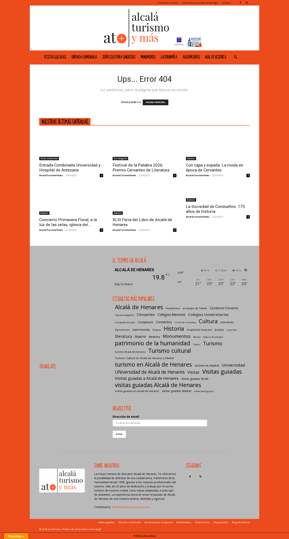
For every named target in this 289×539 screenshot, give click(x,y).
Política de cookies (168, 2)
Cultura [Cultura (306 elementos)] (208, 321)
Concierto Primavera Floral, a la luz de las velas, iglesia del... (68, 222)
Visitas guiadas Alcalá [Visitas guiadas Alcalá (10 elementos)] (194, 379)
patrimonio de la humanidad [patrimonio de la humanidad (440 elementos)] (152, 343)
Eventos (191, 158)
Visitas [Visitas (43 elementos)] (193, 372)
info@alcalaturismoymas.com (131, 507)
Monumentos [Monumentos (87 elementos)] (176, 336)
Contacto (226, 2)
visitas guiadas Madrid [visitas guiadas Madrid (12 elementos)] (176, 391)
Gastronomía (169, 57)
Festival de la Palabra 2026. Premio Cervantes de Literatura (141, 167)
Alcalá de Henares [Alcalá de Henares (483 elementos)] (139, 307)
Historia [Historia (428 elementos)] (174, 328)
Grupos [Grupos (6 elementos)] (156, 329)
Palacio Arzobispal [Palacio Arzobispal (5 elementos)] (213, 336)
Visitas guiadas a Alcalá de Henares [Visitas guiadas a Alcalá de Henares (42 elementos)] (147, 378)
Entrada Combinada (84, 57)
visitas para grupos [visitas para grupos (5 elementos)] (204, 391)
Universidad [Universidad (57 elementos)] (233, 365)
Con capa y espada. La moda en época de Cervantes (214, 167)
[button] (235, 58)
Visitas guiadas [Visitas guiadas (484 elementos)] (222, 372)
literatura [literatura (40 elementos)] (123, 336)
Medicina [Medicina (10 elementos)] (154, 337)
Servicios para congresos (118, 57)
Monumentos (148, 57)
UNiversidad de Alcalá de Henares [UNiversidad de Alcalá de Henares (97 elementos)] (150, 372)
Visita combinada (49, 158)
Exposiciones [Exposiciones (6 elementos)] (122, 329)
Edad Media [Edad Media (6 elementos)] (227, 322)
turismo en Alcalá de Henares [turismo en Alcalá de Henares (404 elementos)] (153, 364)
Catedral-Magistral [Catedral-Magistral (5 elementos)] (124, 315)
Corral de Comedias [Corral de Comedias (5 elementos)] (185, 322)
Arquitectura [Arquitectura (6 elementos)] (173, 308)
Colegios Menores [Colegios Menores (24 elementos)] (172, 315)
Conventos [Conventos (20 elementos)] (164, 322)
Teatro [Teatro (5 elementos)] (196, 344)
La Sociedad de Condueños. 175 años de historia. (215, 209)
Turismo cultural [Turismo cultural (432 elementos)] (169, 350)
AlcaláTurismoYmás (51, 175)
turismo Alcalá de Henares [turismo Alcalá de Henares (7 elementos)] (130, 352)
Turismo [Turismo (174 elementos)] (212, 343)
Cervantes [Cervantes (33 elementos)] (146, 314)
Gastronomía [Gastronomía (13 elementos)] (141, 329)
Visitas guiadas (55, 57)
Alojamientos (191, 57)
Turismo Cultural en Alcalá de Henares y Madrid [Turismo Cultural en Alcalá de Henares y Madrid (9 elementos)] (144, 358)
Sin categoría (120, 158)
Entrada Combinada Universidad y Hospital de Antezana (70, 167)
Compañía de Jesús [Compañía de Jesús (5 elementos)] (125, 322)
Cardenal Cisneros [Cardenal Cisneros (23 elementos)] (224, 308)
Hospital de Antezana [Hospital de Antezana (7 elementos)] (199, 329)
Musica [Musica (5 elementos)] (196, 336)
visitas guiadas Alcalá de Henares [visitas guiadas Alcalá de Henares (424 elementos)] (158, 385)
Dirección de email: (126, 416)
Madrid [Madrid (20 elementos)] (140, 336)
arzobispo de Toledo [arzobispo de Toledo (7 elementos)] (195, 308)
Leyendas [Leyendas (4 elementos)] (232, 330)
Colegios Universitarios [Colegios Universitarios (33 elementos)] (208, 314)
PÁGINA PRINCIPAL (155, 102)
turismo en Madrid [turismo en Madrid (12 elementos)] (207, 365)
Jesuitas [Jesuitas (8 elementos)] (219, 329)
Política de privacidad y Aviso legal (200, 2)
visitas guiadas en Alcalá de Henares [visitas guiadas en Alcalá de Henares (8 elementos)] (137, 391)
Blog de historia (215, 57)
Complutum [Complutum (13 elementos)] (145, 322)
